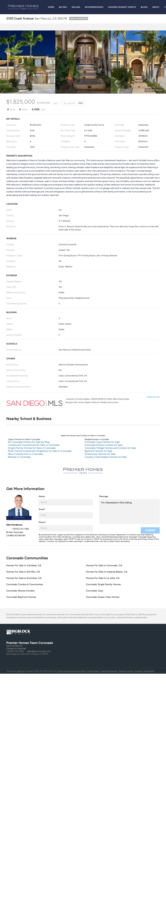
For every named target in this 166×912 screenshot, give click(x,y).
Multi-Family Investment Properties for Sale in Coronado (40, 450)
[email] (66, 515)
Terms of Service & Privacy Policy (72, 671)
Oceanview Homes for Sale (100, 453)
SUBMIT (150, 530)
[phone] (66, 528)
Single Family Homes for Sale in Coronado (32, 447)
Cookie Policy (93, 671)
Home (51, 7)
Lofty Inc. (21, 671)
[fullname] (66, 502)
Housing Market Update (122, 7)
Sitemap (138, 671)
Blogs (144, 7)
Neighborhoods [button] (94, 7)
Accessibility (148, 671)
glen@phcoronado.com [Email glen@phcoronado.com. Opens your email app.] (39, 651)
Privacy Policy (147, 539)
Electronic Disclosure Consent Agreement (108, 535)
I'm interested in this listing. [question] (129, 511)
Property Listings (126, 671)
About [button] (156, 7)
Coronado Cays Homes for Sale (102, 441)
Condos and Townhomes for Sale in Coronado (33, 444)
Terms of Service (130, 539)
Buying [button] (63, 7)
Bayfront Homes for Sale (98, 450)
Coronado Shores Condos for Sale (104, 444)
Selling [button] (76, 7)
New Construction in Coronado (25, 453)
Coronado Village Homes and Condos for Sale (110, 447)
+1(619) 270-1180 (15, 651)
